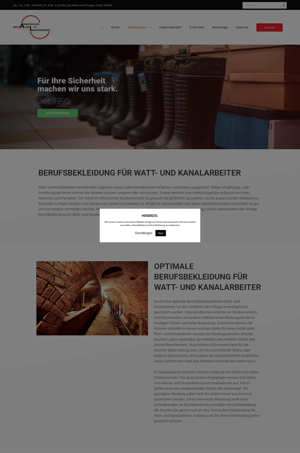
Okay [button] (160, 233)
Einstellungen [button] (143, 233)
